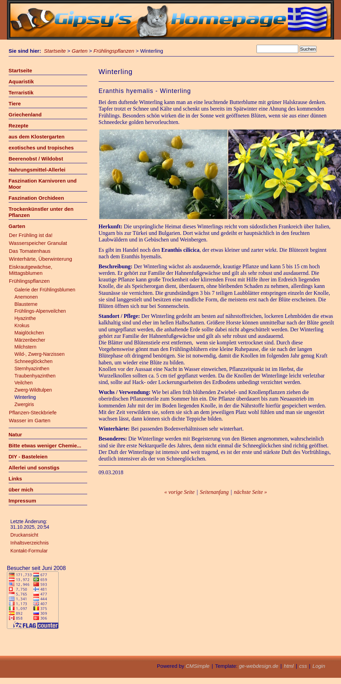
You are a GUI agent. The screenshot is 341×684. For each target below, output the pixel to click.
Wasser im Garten (29, 420)
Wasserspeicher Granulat (38, 243)
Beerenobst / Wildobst (36, 159)
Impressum (22, 501)
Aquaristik (21, 81)
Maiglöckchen (29, 332)
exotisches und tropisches (41, 148)
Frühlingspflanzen (113, 51)
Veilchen (23, 382)
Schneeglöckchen (33, 361)
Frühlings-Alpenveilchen (40, 311)
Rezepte (19, 125)
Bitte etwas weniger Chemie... (45, 445)
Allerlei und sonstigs (34, 467)
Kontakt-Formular (29, 550)
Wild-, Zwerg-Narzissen (39, 354)
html (288, 666)
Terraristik (21, 92)
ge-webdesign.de (258, 666)
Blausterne (26, 304)
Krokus (22, 325)
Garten (80, 51)
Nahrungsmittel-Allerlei (37, 170)
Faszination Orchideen (36, 198)
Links (15, 478)
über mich (21, 490)
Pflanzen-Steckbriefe (33, 412)
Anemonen (26, 297)
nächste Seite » (250, 492)
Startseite (55, 51)
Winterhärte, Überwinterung (40, 259)
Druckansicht (24, 535)
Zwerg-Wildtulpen (33, 390)
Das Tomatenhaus (30, 251)
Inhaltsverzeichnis (29, 543)
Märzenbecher (30, 340)
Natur (15, 434)
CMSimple (197, 666)
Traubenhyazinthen (35, 376)
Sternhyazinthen (31, 368)
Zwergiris (24, 404)
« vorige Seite (179, 492)
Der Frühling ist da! (31, 235)
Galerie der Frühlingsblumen (45, 289)
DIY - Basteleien (28, 456)
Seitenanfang (214, 492)
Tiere (15, 103)
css (303, 666)
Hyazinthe (25, 318)
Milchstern (25, 347)
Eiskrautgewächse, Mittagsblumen (30, 270)
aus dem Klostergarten (37, 136)
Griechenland (25, 114)
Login (318, 666)
